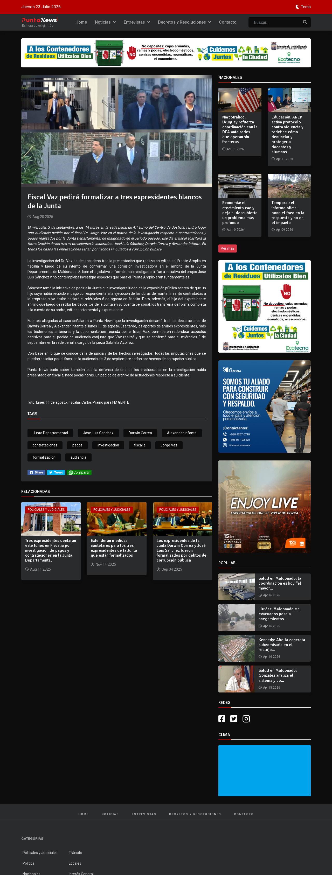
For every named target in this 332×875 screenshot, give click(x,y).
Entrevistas (137, 22)
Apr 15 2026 (271, 687)
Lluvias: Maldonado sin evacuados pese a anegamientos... (279, 613)
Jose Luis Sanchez (98, 433)
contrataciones (45, 445)
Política (28, 863)
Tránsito (75, 853)
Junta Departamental (50, 433)
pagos (77, 445)
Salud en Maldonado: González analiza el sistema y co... (278, 675)
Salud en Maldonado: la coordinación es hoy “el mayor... (280, 583)
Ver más (227, 248)
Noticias (105, 22)
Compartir (79, 472)
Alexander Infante (182, 433)
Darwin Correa (140, 433)
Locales (75, 863)
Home (81, 22)
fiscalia (140, 445)
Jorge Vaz (169, 445)
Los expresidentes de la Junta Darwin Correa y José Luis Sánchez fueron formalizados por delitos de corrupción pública (181, 550)
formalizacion (44, 457)
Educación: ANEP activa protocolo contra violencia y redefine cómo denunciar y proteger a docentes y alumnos (287, 135)
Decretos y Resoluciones (184, 22)
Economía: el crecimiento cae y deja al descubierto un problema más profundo (240, 212)
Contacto (228, 22)
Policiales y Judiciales (46, 510)
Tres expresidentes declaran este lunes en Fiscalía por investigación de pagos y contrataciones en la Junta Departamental (50, 550)
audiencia (78, 457)
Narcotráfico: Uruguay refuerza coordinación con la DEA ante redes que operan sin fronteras (240, 130)
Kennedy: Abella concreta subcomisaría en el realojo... (282, 644)
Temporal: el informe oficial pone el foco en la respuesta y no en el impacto (288, 212)
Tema (306, 6)
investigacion (108, 445)
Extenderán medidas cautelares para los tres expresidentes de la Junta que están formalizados (114, 548)
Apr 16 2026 (271, 595)
